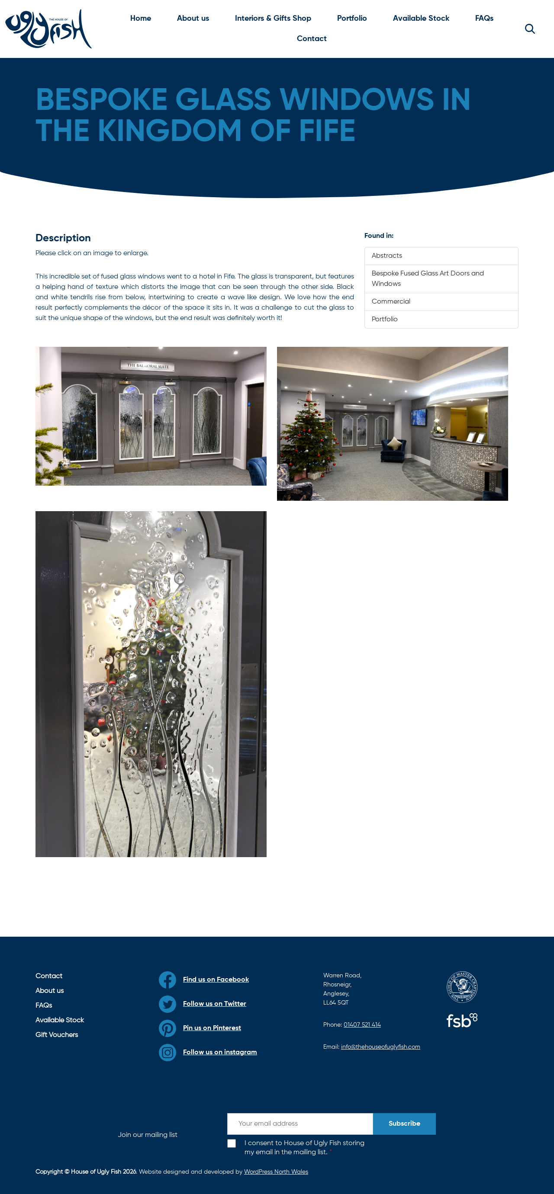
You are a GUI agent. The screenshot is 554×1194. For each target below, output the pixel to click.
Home (140, 18)
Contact (312, 39)
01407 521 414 (362, 1025)
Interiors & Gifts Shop (273, 18)
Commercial (391, 301)
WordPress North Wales (276, 1172)
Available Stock (421, 18)
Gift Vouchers (56, 1035)
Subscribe (404, 1123)
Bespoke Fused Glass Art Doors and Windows (428, 279)
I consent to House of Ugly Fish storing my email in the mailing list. (304, 1148)
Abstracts (387, 256)
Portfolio (352, 18)
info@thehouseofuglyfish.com (380, 1047)
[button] (530, 29)
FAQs (484, 18)
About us (193, 18)
